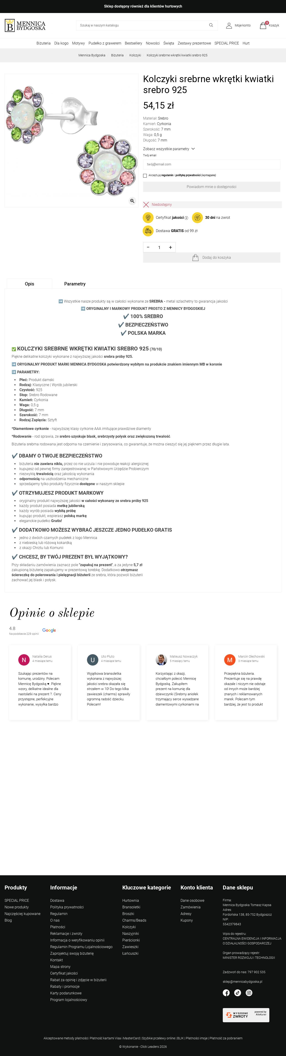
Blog (8, 920)
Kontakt (56, 960)
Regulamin (59, 914)
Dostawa (57, 900)
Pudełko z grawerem (105, 43)
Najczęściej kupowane (22, 914)
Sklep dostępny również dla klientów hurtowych (143, 6)
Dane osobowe (192, 900)
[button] (269, 26)
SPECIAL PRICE (227, 43)
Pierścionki (131, 940)
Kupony (187, 920)
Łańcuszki (130, 953)
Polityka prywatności (67, 907)
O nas (55, 920)
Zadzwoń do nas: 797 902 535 (244, 972)
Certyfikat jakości (64, 973)
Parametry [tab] (75, 284)
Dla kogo (61, 43)
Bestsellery (133, 43)
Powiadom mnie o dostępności (211, 187)
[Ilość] (159, 247)
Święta (168, 43)
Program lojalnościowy (68, 1000)
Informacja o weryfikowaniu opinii (77, 940)
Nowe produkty (17, 907)
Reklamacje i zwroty (66, 933)
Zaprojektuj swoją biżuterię (72, 953)
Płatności (57, 927)
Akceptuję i (182, 175)
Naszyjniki (130, 933)
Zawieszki (130, 947)
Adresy (186, 914)
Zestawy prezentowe (194, 43)
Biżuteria (44, 43)
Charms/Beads (134, 920)
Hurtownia (130, 900)
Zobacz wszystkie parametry (169, 149)
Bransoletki (131, 907)
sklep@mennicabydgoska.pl (242, 981)
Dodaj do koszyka (216, 257)
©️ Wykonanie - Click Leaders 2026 (143, 1046)
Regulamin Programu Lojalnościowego (81, 947)
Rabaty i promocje (64, 986)
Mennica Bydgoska (92, 55)
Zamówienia (191, 907)
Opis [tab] (29, 284)
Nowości (153, 43)
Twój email (149, 155)
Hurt (246, 43)
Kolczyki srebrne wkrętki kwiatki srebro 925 (177, 55)
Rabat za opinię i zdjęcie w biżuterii (78, 980)
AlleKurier (261, 1014)
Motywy (78, 43)
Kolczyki (135, 55)
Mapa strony (60, 967)
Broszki (128, 914)
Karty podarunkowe (65, 993)
